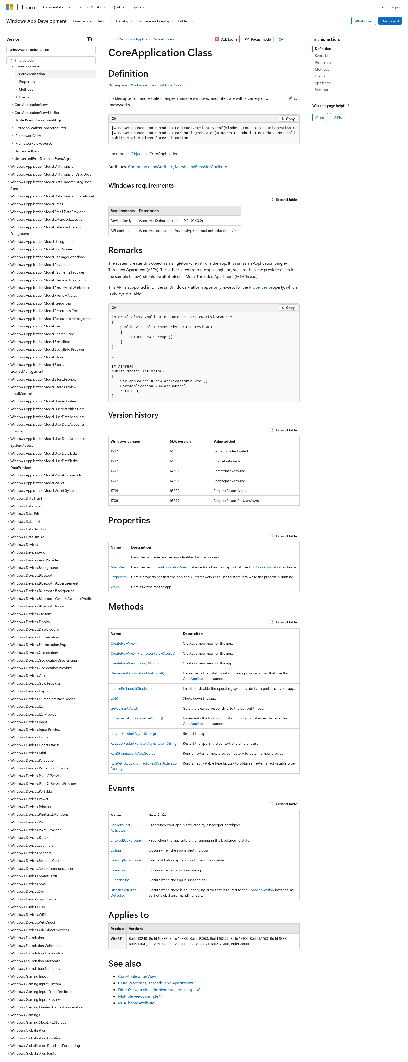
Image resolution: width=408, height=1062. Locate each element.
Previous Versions (47, 1046)
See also (321, 89)
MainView (118, 566)
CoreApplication (268, 566)
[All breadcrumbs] (112, 39)
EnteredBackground (126, 840)
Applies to (323, 82)
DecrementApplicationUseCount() (137, 672)
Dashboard (390, 20)
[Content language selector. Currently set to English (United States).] (30, 1033)
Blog (70, 1046)
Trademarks (216, 1046)
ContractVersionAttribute (150, 166)
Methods (322, 69)
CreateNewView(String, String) (135, 663)
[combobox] (51, 50)
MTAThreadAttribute (136, 1002)
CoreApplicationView (171, 566)
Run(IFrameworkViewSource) (133, 753)
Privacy (113, 1046)
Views (115, 586)
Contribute (93, 1046)
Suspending (120, 879)
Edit (294, 98)
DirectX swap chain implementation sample (157, 989)
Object (137, 153)
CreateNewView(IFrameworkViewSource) (143, 653)
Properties (258, 287)
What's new (363, 20)
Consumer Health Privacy (149, 1046)
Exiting (116, 850)
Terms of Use (190, 1046)
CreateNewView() (124, 643)
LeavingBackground (126, 860)
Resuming (118, 869)
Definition (323, 48)
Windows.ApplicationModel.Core (146, 38)
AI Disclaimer (16, 1046)
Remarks (321, 55)
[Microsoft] (9, 7)
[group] (204, 133)
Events (320, 75)
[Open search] (383, 7)
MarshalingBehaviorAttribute (201, 166)
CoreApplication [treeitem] (32, 73)
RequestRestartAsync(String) (133, 733)
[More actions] (295, 39)
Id (112, 557)
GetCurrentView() (124, 708)
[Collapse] (89, 39)
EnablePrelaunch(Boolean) (131, 688)
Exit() (114, 698)
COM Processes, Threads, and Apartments (155, 982)
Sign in (396, 6)
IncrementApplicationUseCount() (137, 718)
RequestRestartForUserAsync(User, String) (144, 743)
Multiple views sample (138, 996)
